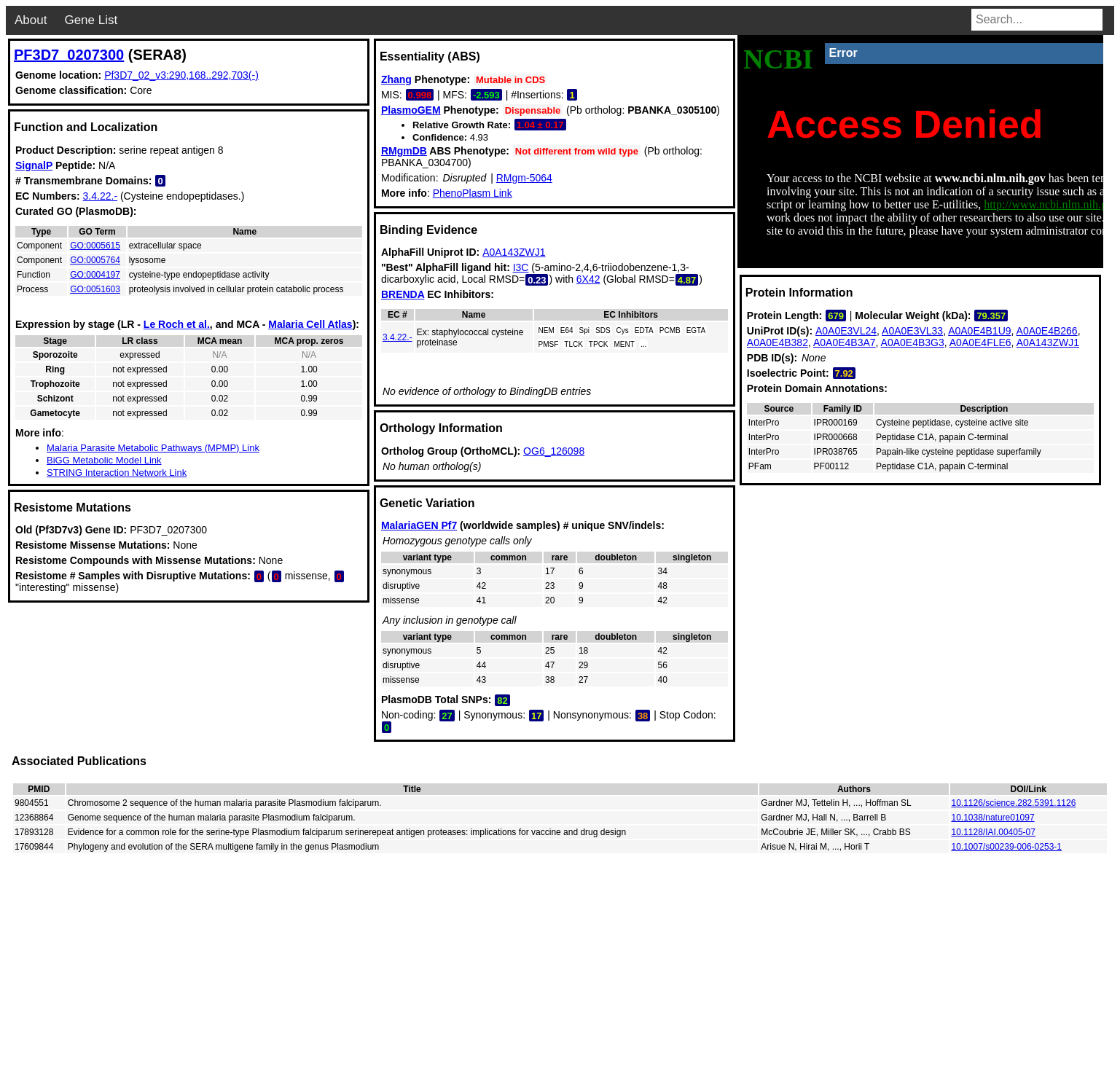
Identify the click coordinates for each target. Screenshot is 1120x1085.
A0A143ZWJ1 (513, 252)
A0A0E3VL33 (912, 331)
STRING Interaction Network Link (117, 472)
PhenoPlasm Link (472, 193)
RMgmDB (404, 151)
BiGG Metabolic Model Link (104, 460)
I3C (521, 267)
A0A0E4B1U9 (979, 331)
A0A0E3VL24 (846, 331)
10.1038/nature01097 (993, 817)
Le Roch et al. (177, 324)
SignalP (33, 165)
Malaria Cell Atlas (310, 324)
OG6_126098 (553, 451)
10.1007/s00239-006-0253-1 (1007, 847)
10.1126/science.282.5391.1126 (1014, 803)
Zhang (396, 79)
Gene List (90, 20)
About (31, 20)
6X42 (588, 279)
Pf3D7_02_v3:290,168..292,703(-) (181, 75)
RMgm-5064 (524, 178)
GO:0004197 (95, 275)
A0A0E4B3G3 (912, 342)
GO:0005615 (95, 245)
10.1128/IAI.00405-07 (993, 832)
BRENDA (402, 294)
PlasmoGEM (411, 110)
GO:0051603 (95, 289)
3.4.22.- (100, 196)
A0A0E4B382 (777, 342)
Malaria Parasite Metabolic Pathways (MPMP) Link (153, 447)
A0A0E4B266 (1047, 331)
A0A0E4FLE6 (980, 342)
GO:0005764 (95, 260)
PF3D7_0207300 (69, 55)
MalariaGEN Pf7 (419, 525)
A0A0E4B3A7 (844, 342)
